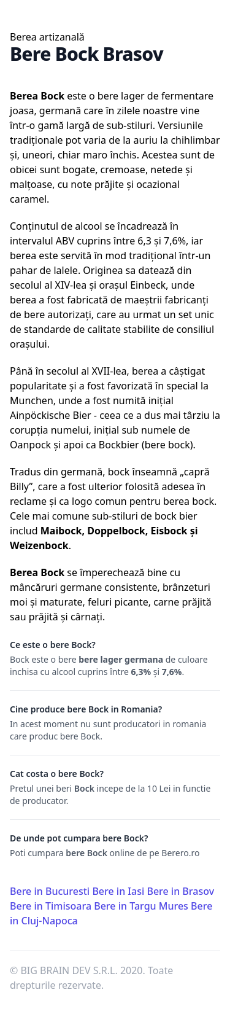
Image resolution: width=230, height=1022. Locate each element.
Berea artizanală (47, 37)
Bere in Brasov (180, 891)
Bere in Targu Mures (141, 906)
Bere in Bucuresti (50, 891)
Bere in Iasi (118, 891)
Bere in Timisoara (50, 906)
